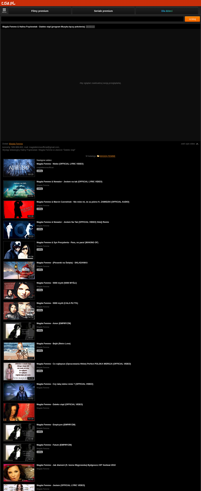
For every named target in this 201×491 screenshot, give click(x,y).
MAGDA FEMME (107, 156)
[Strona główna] (8, 3)
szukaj (192, 19)
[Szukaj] (92, 19)
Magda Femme (16, 144)
